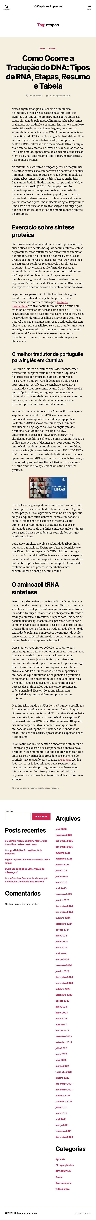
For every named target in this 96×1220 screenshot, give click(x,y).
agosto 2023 (62, 1000)
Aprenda (60, 1159)
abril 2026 (61, 829)
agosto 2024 (62, 929)
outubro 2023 (63, 989)
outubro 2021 (63, 1095)
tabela (41, 788)
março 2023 (62, 1030)
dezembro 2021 (64, 1083)
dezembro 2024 (64, 906)
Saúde (59, 1177)
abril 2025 (61, 888)
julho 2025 (61, 870)
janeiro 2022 (62, 1077)
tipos (47, 788)
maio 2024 (61, 947)
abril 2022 (61, 1060)
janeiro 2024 (62, 971)
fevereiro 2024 (64, 965)
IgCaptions (37, 96)
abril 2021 (61, 1119)
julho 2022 (61, 1048)
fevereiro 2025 (64, 894)
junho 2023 (62, 1012)
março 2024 (62, 959)
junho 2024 (62, 941)
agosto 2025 (62, 864)
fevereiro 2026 (64, 835)
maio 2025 (61, 882)
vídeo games (63, 1188)
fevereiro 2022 (64, 1071)
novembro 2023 (64, 983)
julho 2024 (61, 935)
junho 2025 (62, 876)
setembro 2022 (64, 1042)
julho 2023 (61, 1006)
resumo (33, 788)
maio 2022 (61, 1054)
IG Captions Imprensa (48, 6)
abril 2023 (61, 1024)
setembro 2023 (64, 994)
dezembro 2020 (64, 1137)
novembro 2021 (64, 1089)
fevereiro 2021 (63, 1131)
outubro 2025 (63, 852)
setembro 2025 (64, 858)
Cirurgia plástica (65, 1165)
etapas (18, 788)
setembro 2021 (64, 1101)
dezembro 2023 (64, 977)
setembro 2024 (64, 923)
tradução (65, 760)
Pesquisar (9, 811)
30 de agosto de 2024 (60, 96)
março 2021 (62, 1125)
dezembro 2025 (64, 840)
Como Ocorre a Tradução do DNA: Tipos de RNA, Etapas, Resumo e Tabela (48, 72)
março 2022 (62, 1066)
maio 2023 (61, 1018)
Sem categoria (48, 48)
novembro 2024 (64, 912)
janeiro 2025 (62, 900)
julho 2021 (61, 1107)
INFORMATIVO (63, 1171)
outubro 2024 (63, 917)
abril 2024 (61, 953)
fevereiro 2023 (64, 1036)
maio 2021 (61, 1113)
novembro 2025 (64, 846)
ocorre (26, 788)
